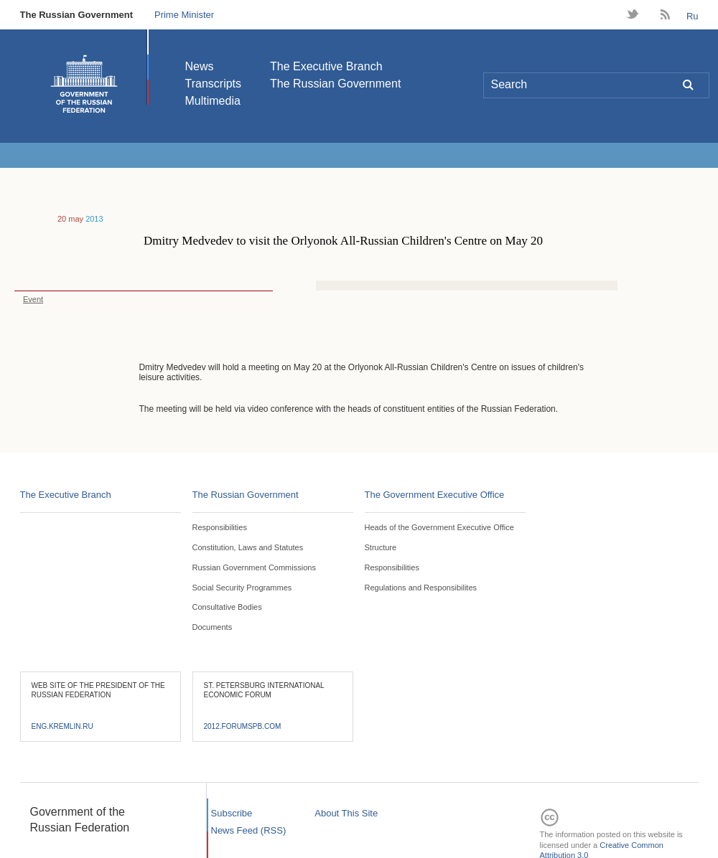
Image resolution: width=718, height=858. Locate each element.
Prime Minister (184, 14)
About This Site (346, 813)
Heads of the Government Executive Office (439, 527)
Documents (212, 627)
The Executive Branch (326, 66)
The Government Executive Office (435, 494)
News (199, 66)
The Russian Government (76, 14)
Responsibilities (219, 527)
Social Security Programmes (242, 587)
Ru (692, 16)
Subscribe (232, 813)
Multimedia (213, 101)
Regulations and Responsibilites (421, 587)
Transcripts (213, 83)
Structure (381, 547)
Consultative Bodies (227, 607)
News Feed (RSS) (248, 830)
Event (28, 299)
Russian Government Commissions (254, 567)
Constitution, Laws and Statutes (248, 547)
